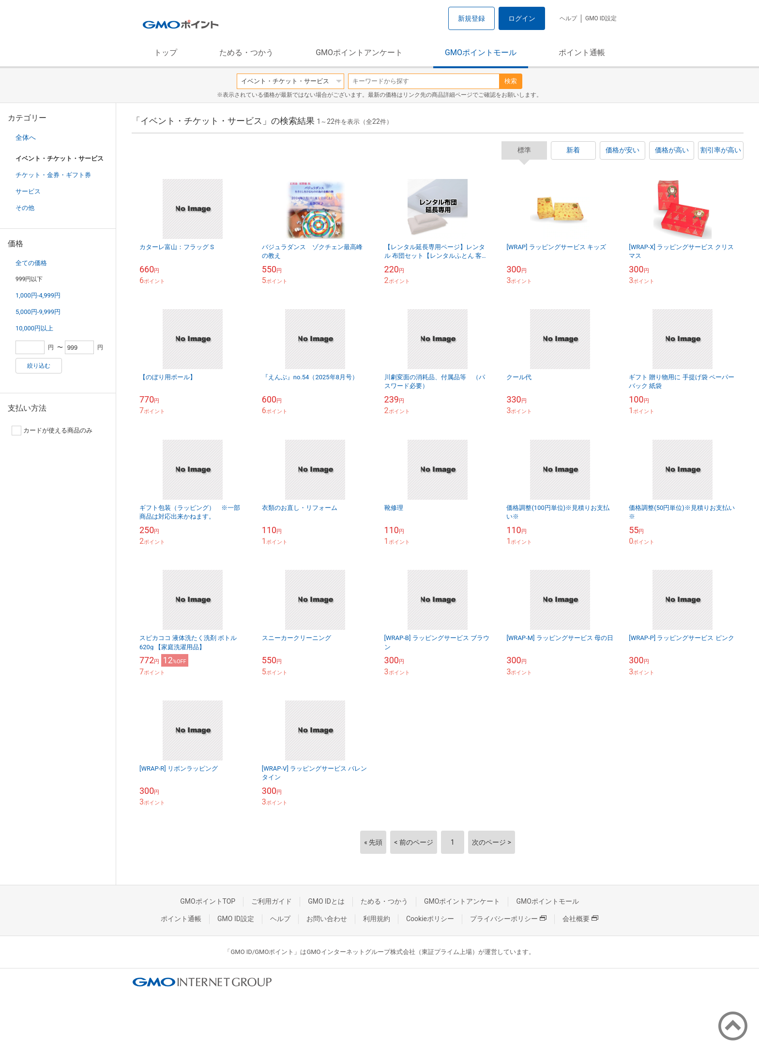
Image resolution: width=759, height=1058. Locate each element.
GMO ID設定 (601, 18)
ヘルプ (568, 18)
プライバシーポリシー (508, 919)
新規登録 (471, 18)
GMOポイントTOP (207, 901)
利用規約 (376, 919)
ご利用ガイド (271, 901)
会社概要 (580, 919)
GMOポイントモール (480, 52)
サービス (28, 191)
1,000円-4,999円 (38, 295)
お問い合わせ (326, 919)
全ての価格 (31, 263)
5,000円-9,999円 (38, 311)
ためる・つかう (246, 52)
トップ (165, 52)
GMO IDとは (326, 901)
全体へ (25, 137)
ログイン (521, 18)
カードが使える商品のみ (52, 430)
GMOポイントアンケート (359, 52)
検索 (510, 81)
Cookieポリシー (430, 919)
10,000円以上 (34, 328)
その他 (24, 207)
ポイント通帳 (582, 52)
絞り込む (38, 365)
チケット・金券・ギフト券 (53, 175)
